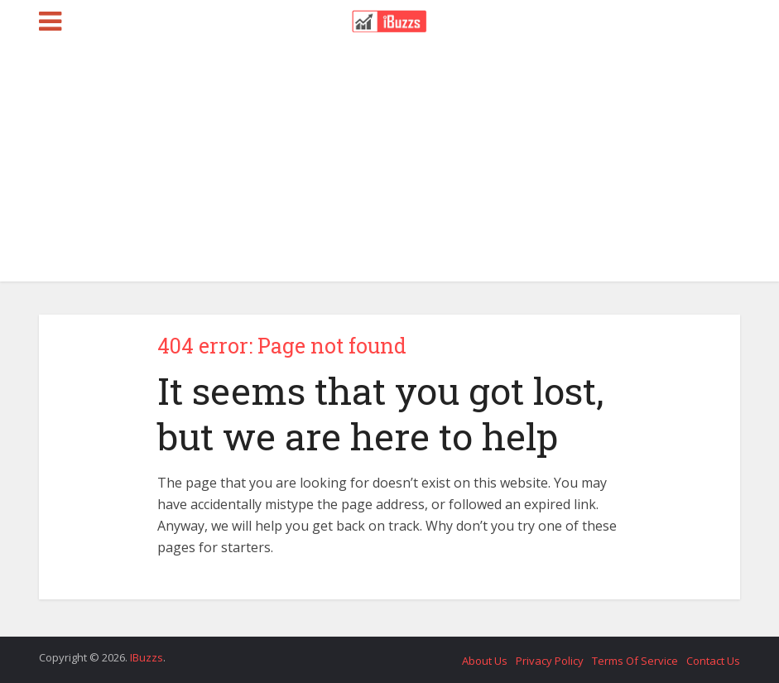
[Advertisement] (389, 165)
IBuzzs (146, 657)
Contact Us (713, 660)
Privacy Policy (550, 660)
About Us (484, 660)
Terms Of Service (635, 660)
